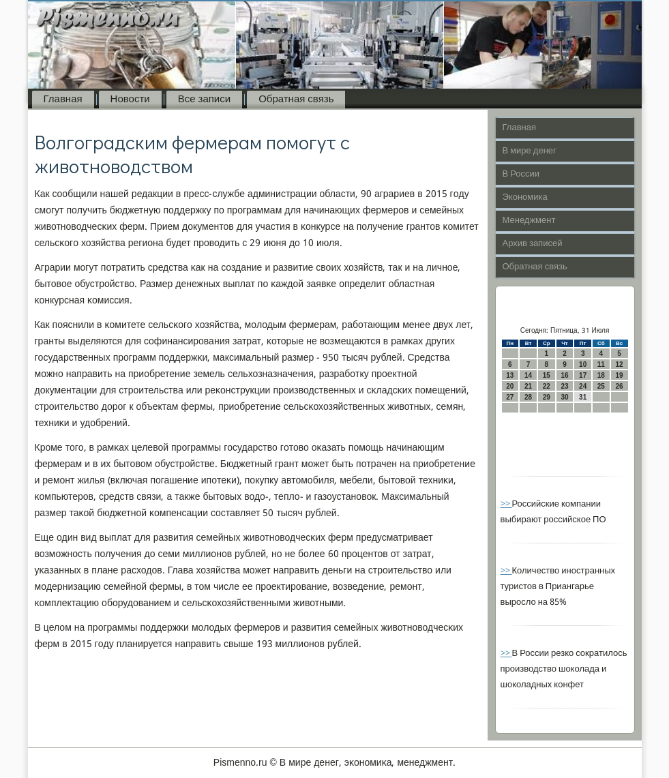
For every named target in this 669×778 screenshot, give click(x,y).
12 (619, 364)
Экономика (525, 197)
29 (546, 397)
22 (546, 386)
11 (601, 364)
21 (528, 386)
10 (582, 364)
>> (506, 504)
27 (510, 397)
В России (521, 174)
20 (510, 386)
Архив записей (533, 244)
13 (510, 375)
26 (619, 386)
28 (528, 397)
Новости (130, 99)
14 (528, 375)
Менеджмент (529, 220)
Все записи (204, 99)
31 (582, 397)
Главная (63, 99)
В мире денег (529, 151)
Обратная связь (295, 99)
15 (546, 375)
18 (601, 375)
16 (564, 375)
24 (582, 386)
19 (619, 375)
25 (601, 386)
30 (564, 397)
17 (582, 375)
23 (564, 386)
